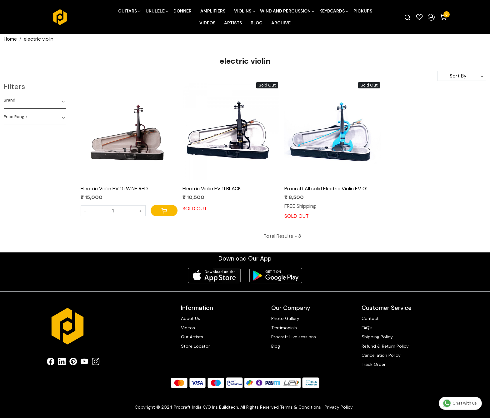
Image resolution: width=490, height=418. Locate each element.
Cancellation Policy (381, 355)
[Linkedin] (62, 363)
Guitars (129, 11)
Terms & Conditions (300, 407)
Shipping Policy (377, 337)
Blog (256, 23)
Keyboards (333, 11)
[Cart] (164, 210)
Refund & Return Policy (385, 346)
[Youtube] (84, 363)
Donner (182, 11)
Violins (244, 11)
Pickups (362, 11)
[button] (431, 17)
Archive (281, 23)
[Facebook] (51, 363)
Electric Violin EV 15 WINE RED (114, 188)
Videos (207, 23)
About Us (190, 318)
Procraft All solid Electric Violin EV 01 (326, 188)
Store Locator (195, 346)
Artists (233, 23)
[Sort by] (462, 76)
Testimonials (284, 328)
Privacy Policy (339, 407)
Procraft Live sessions (293, 337)
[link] (407, 17)
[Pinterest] (73, 363)
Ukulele (157, 11)
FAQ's (367, 328)
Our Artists (192, 337)
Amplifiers (212, 11)
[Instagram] (96, 363)
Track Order (374, 364)
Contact (370, 318)
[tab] (35, 100)
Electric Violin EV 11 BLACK (211, 188)
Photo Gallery (285, 318)
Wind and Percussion (287, 11)
